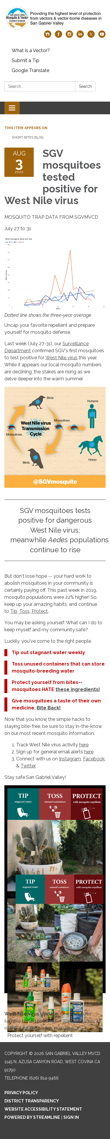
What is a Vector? (31, 50)
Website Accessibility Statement (43, 1109)
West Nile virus (61, 357)
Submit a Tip (25, 60)
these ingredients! (77, 689)
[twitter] (91, 36)
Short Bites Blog (28, 137)
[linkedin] (80, 36)
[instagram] (69, 36)
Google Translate (30, 70)
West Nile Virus (78, 1021)
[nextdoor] (47, 36)
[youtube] (102, 36)
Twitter (28, 766)
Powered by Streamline (32, 1117)
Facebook (94, 759)
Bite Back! (49, 708)
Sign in (71, 1117)
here (84, 745)
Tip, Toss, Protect (29, 611)
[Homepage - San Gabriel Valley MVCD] (55, 18)
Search (85, 86)
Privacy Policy (21, 1092)
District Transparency (31, 1101)
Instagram (70, 759)
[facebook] (58, 36)
